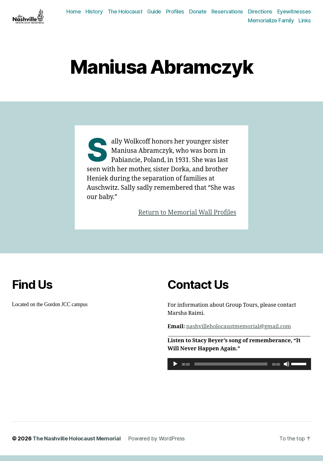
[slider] (230, 369)
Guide (193, 14)
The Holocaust (163, 14)
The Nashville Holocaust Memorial (77, 444)
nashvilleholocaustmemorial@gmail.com (238, 332)
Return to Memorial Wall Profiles (187, 218)
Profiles (214, 14)
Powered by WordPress (156, 444)
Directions (299, 14)
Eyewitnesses (226, 23)
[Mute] (287, 370)
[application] (239, 370)
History (132, 14)
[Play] (175, 370)
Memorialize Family (271, 23)
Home (112, 14)
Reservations (266, 14)
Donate (236, 14)
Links (304, 23)
